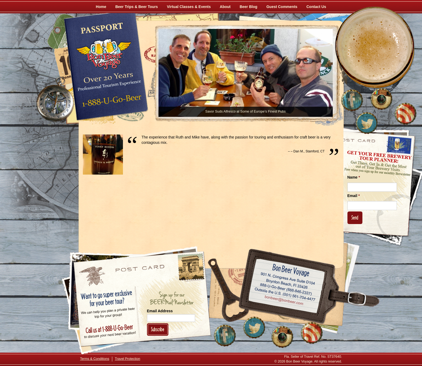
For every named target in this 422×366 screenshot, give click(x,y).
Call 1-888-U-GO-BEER (111, 102)
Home (101, 7)
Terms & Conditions (94, 359)
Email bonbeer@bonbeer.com (283, 301)
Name (353, 177)
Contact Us (316, 7)
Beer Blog (248, 7)
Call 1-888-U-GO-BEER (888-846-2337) (285, 288)
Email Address (160, 311)
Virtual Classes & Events (189, 7)
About (225, 7)
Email (353, 196)
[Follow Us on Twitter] (366, 123)
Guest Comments (281, 7)
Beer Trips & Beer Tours (136, 7)
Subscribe (157, 329)
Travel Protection (127, 359)
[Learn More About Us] (405, 113)
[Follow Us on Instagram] (381, 98)
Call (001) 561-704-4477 (284, 294)
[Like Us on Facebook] (352, 100)
